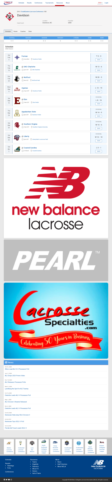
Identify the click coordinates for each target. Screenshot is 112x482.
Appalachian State (29, 112)
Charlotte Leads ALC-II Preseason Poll (18, 395)
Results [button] (29, 3)
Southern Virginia (30, 124)
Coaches (23, 31)
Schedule (8, 31)
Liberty (26, 136)
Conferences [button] (38, 3)
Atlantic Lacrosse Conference (10, 449)
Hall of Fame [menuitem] (36, 473)
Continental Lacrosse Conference (21, 449)
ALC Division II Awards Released (16, 402)
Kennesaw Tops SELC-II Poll (14, 421)
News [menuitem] (59, 462)
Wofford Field (36, 80)
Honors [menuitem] (34, 471)
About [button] (68, 3)
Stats (30, 31)
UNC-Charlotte (29, 67)
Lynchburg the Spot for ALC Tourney (16, 389)
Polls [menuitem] (9, 468)
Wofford (27, 77)
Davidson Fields (37, 59)
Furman (25, 56)
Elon (25, 99)
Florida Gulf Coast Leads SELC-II (16, 428)
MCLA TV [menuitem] (35, 469)
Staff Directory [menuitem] (62, 464)
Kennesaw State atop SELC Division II (17, 415)
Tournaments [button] (49, 3)
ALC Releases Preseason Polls (15, 382)
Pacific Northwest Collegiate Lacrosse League (44, 449)
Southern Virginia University (40, 127)
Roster (16, 31)
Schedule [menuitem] (21, 3)
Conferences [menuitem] (9, 472)
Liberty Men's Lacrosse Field (40, 139)
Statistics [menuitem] (35, 466)
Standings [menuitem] (10, 466)
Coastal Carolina (30, 148)
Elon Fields (36, 102)
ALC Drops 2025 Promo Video (15, 376)
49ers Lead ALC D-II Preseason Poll (17, 369)
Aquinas (25, 88)
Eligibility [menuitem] (35, 464)
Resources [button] (60, 3)
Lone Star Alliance (32, 449)
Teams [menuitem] (34, 462)
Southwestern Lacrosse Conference (80, 449)
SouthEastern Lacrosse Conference (32, 11)
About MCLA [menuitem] (61, 466)
